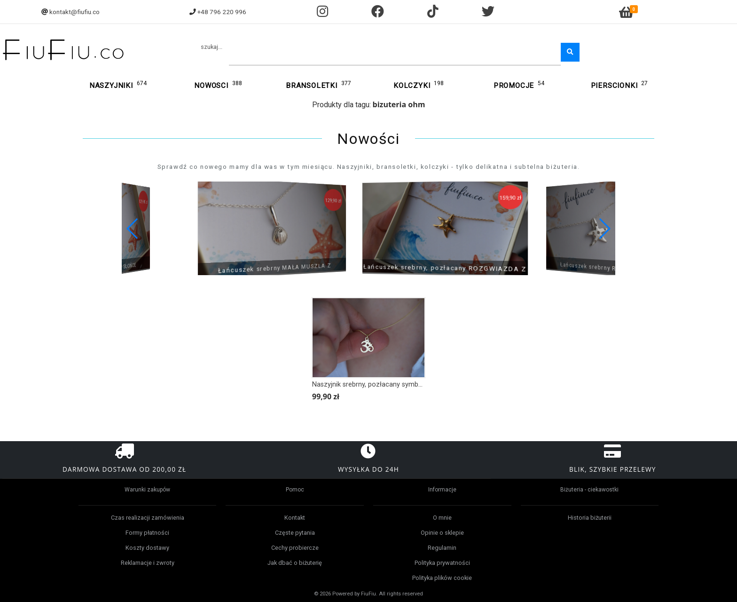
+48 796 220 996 (221, 12)
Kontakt (294, 517)
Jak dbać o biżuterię (294, 562)
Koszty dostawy (147, 547)
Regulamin (442, 547)
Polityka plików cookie (442, 577)
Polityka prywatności (442, 562)
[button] (604, 228)
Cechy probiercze (295, 547)
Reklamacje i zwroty (147, 562)
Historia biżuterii (590, 517)
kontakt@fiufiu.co (74, 12)
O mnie (442, 517)
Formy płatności (147, 532)
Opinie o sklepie (442, 532)
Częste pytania (295, 532)
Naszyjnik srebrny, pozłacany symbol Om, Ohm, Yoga (393, 384)
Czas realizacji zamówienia (147, 517)
